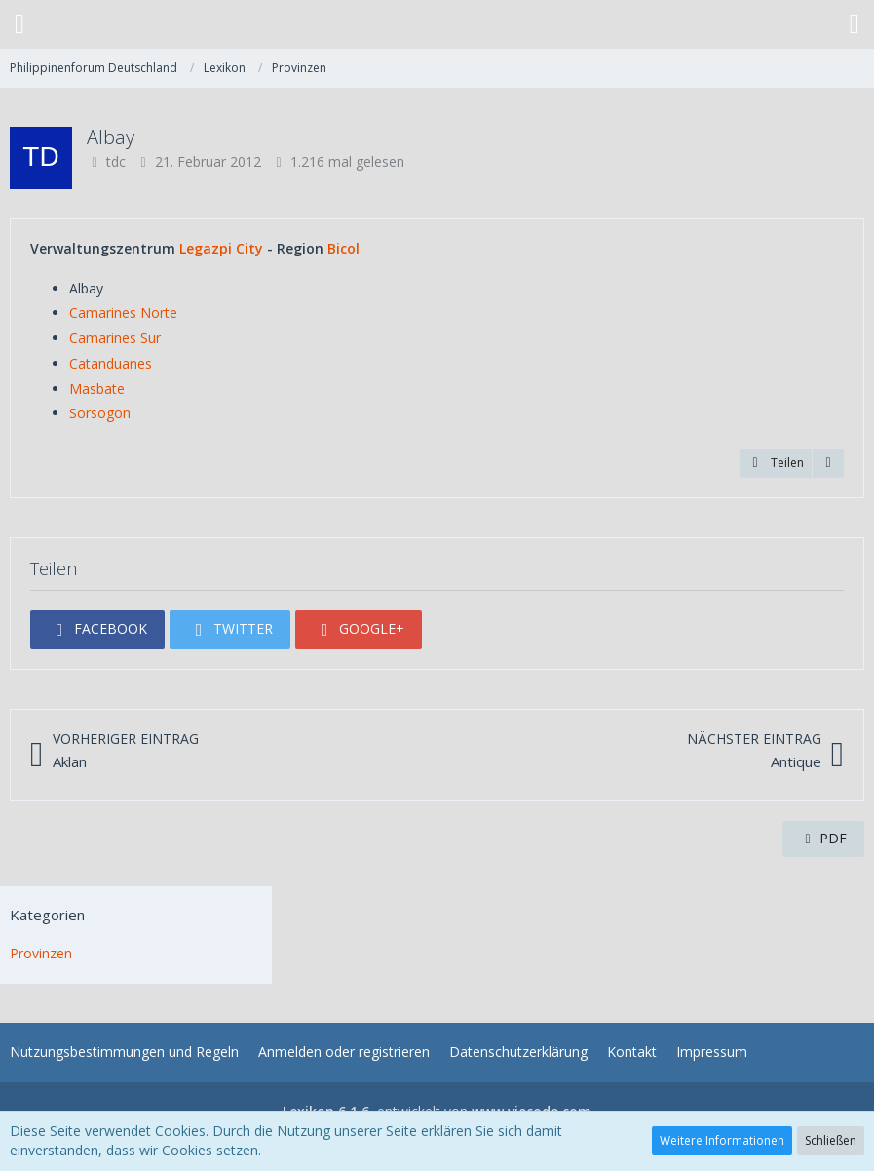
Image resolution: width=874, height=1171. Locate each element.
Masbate (97, 388)
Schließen (830, 1140)
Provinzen (41, 953)
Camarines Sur (115, 338)
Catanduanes (110, 363)
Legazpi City (221, 248)
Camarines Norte (123, 312)
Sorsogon (100, 413)
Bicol (343, 248)
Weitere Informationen (722, 1140)
